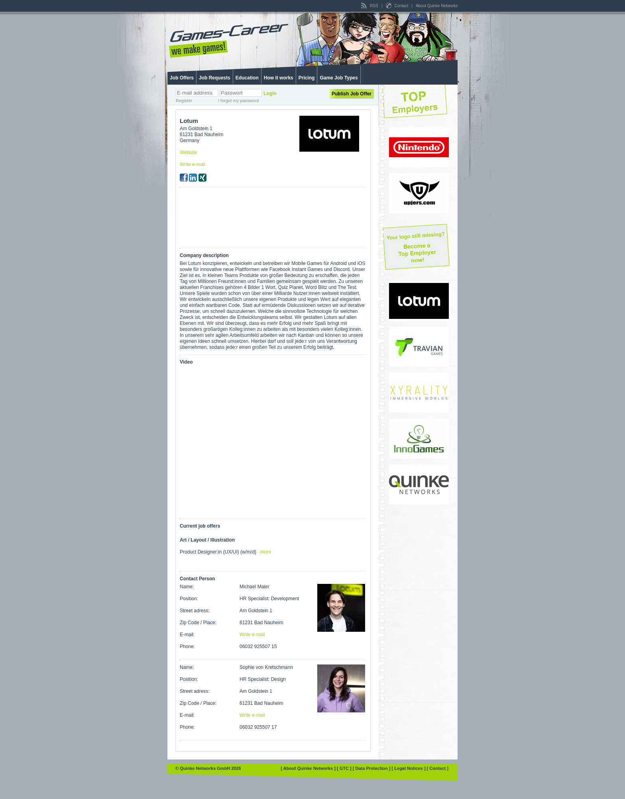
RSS (370, 6)
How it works (278, 78)
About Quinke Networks (437, 6)
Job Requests (214, 78)
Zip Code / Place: (198, 622)
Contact (397, 6)
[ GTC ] (345, 768)
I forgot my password (238, 100)
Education (247, 78)
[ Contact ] (437, 768)
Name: (187, 586)
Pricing (307, 78)
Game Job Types (339, 78)
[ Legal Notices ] (409, 768)
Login (270, 93)
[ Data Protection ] (372, 768)
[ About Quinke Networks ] (309, 768)
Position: (189, 598)
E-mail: (187, 634)
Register (184, 100)
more (265, 552)
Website (188, 152)
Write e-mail (192, 164)
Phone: (187, 646)
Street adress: (195, 610)
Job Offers (182, 78)
